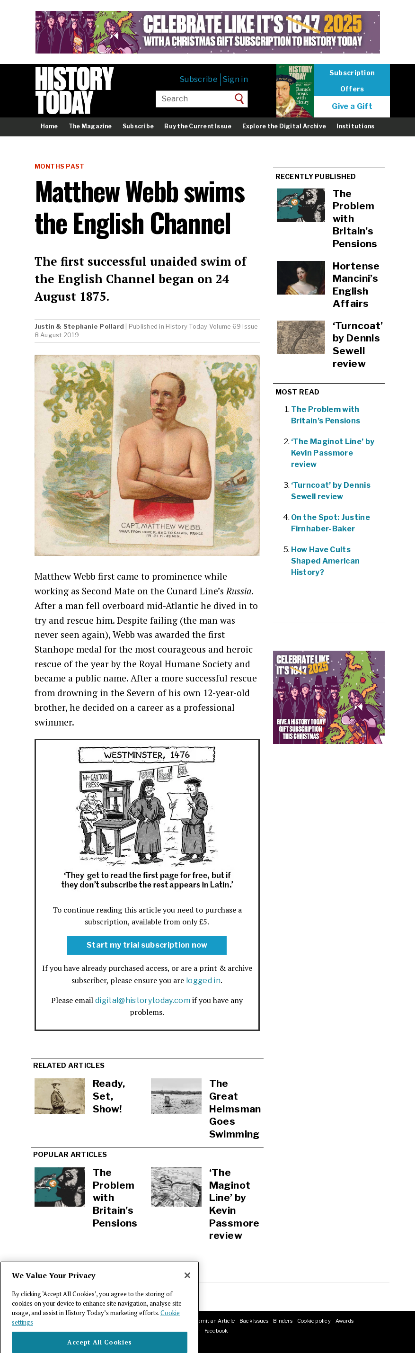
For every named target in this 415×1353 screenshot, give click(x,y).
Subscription (352, 73)
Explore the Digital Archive (284, 126)
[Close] (187, 1292)
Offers (352, 89)
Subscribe (199, 79)
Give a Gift (352, 106)
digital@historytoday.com (142, 1000)
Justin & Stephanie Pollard (79, 326)
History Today (186, 326)
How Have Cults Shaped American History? (325, 561)
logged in (203, 980)
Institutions (355, 126)
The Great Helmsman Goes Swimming (235, 1108)
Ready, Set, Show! (109, 1095)
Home (49, 126)
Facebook (216, 1330)
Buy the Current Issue (197, 126)
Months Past (60, 166)
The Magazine (90, 126)
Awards (344, 1320)
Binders (282, 1320)
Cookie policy (314, 1320)
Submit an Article (212, 1320)
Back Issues (253, 1320)
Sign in (235, 79)
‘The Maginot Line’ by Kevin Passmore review (234, 1203)
